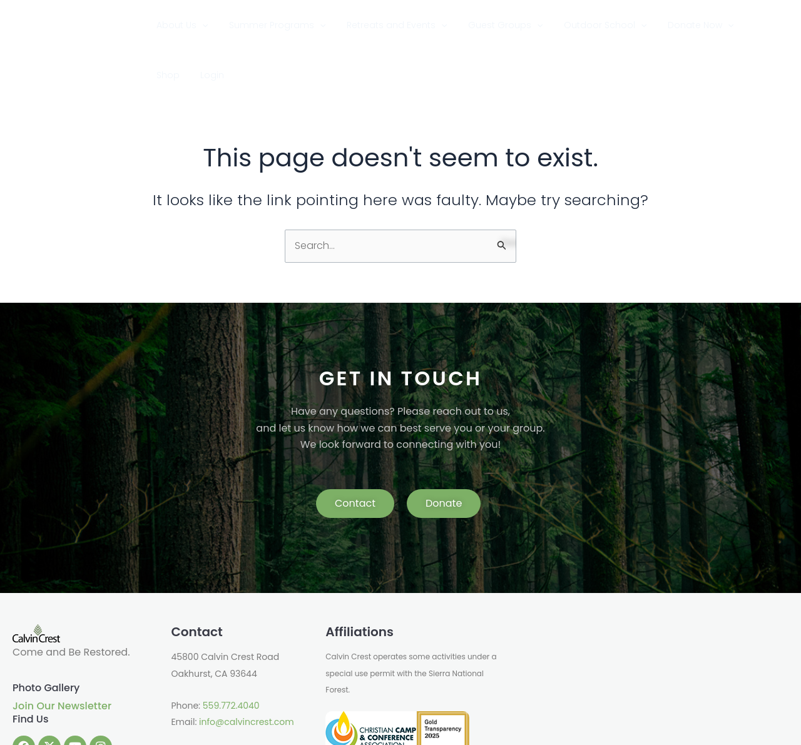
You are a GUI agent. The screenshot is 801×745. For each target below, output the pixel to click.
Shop (733, 25)
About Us (219, 25)
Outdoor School (595, 25)
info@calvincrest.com (246, 672)
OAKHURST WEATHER (645, 622)
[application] (239, 25)
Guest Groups (508, 25)
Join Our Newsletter (62, 656)
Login (766, 25)
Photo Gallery (46, 638)
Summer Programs (303, 25)
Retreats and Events (410, 25)
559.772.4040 (231, 655)
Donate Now (680, 25)
